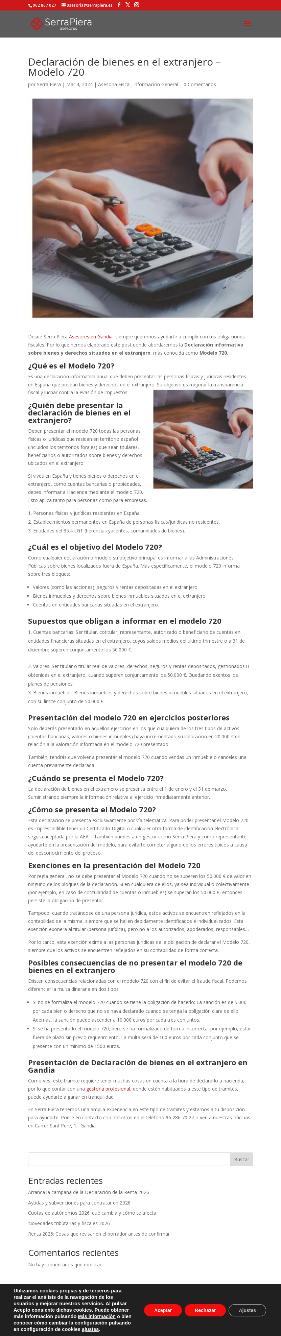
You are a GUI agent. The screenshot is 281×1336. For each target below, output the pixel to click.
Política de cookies (167, 1297)
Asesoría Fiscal (114, 84)
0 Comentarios (200, 84)
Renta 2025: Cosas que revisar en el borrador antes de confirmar (99, 1234)
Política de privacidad (112, 1297)
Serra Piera (49, 84)
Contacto (207, 1297)
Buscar (241, 1159)
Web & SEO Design (218, 1327)
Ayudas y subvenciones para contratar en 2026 (79, 1202)
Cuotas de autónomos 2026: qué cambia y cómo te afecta (92, 1213)
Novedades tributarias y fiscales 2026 (69, 1223)
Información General (155, 84)
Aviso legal (67, 1297)
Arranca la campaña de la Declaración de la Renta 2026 (88, 1192)
